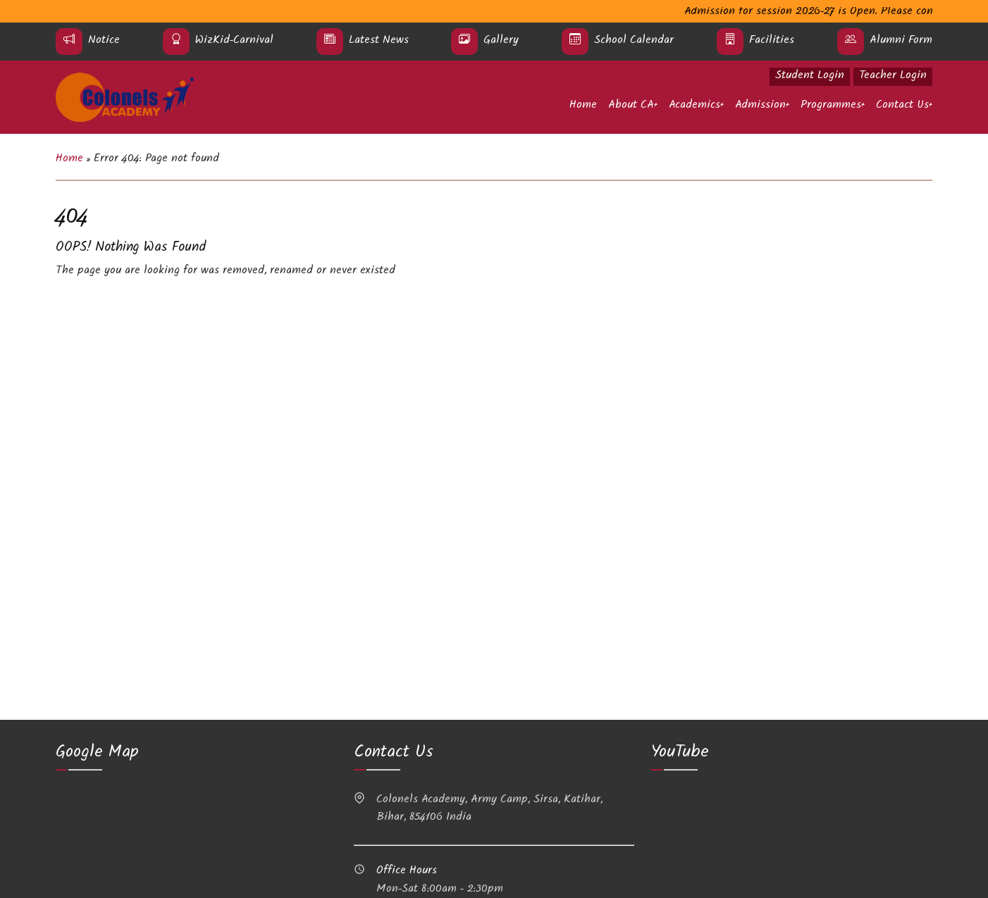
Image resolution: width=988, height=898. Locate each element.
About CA (631, 106)
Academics (694, 106)
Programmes (831, 106)
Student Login (809, 76)
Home (583, 106)
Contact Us (902, 106)
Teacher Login (893, 76)
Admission (760, 106)
